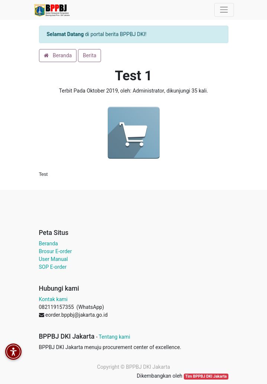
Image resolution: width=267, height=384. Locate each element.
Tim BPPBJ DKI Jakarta (206, 376)
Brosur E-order (55, 251)
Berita (90, 55)
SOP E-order (53, 267)
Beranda (58, 55)
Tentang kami (114, 337)
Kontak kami (53, 299)
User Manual (53, 259)
